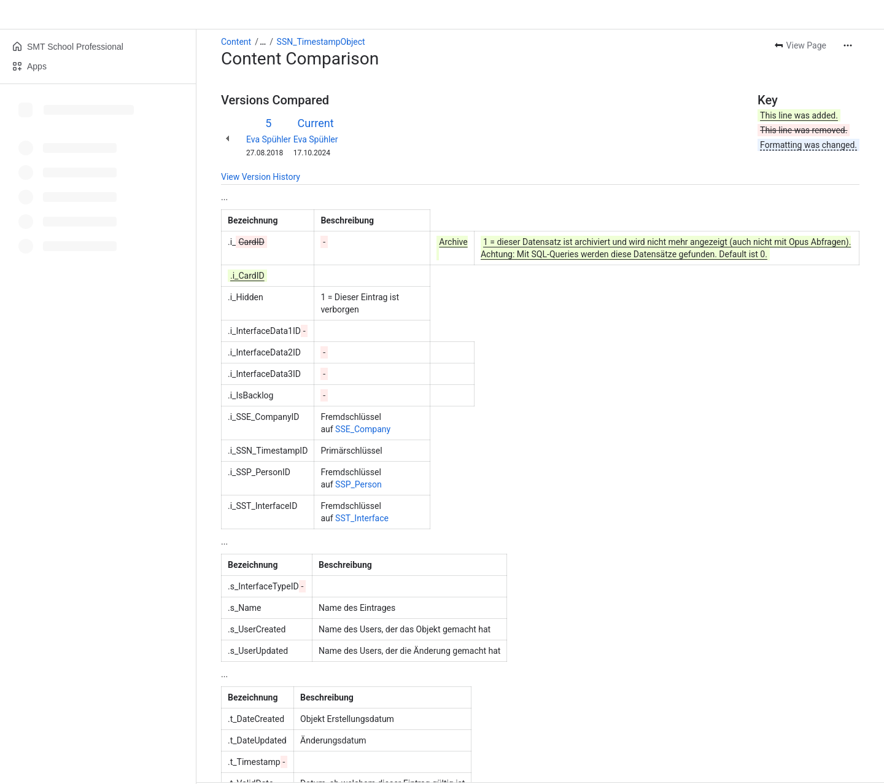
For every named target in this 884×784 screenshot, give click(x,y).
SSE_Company (362, 429)
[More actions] (847, 45)
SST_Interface (362, 518)
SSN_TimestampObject (321, 42)
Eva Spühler (268, 139)
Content (236, 42)
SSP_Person (358, 484)
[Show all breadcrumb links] (263, 42)
